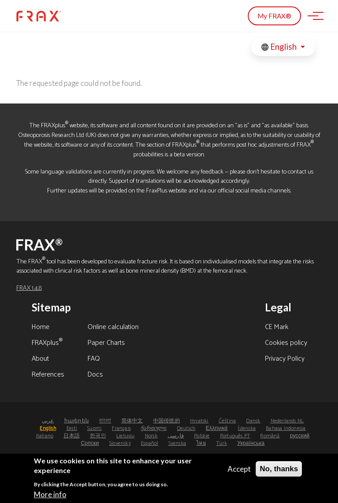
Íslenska (247, 428)
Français (121, 428)
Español (149, 443)
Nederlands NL (287, 421)
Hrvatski (199, 421)
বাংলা (105, 421)
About (40, 359)
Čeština (227, 421)
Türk (221, 443)
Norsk (151, 436)
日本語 (71, 436)
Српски (90, 443)
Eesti (71, 428)
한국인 (98, 436)
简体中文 (132, 421)
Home (40, 327)
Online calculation (113, 327)
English (279, 47)
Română (269, 436)
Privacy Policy (285, 359)
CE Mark (276, 327)
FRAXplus (47, 343)
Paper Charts (106, 343)
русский (299, 436)
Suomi (94, 428)
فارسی (176, 436)
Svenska (177, 443)
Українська (251, 443)
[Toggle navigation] (313, 16)
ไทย (201, 443)
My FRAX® (274, 16)
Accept (239, 472)
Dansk (253, 421)
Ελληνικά (217, 428)
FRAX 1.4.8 (29, 288)
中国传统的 (166, 421)
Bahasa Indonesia (285, 428)
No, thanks (279, 473)
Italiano (45, 436)
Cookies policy (286, 343)
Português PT (235, 436)
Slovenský (120, 443)
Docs (95, 375)
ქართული (153, 428)
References (48, 375)
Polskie (201, 436)
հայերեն (76, 421)
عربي (48, 421)
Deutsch (186, 428)
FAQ (94, 359)
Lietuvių (125, 436)
